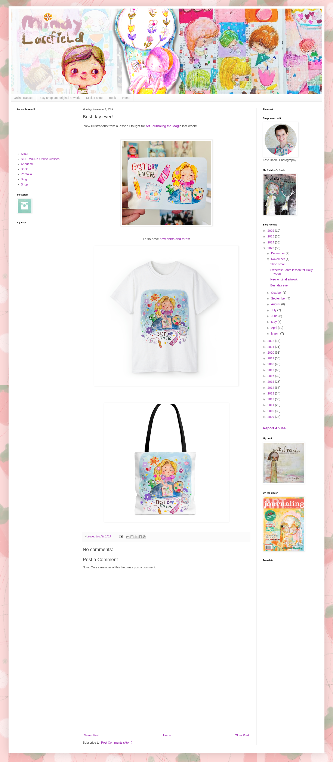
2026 (271, 230)
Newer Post (91, 735)
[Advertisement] (166, 697)
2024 (271, 242)
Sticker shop (94, 97)
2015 (271, 381)
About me (27, 164)
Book (112, 97)
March (275, 333)
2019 (271, 358)
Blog (24, 179)
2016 (271, 376)
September (278, 298)
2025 (271, 236)
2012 (271, 399)
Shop (24, 184)
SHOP (25, 154)
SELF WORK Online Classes (40, 159)
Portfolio (26, 174)
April (274, 327)
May (274, 321)
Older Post (242, 735)
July (274, 310)
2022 (271, 340)
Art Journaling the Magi (162, 126)
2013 (271, 393)
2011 (271, 405)
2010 (271, 411)
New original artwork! (284, 279)
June (274, 316)
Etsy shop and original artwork (60, 97)
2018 (271, 364)
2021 (271, 346)
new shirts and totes (174, 239)
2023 (271, 248)
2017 (271, 370)
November (278, 259)
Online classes (23, 97)
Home (126, 97)
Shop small (277, 264)
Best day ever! (280, 285)
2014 (271, 387)
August (276, 304)
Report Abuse (274, 428)
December (278, 253)
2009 (271, 416)
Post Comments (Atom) (116, 742)
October (277, 292)
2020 (271, 352)
